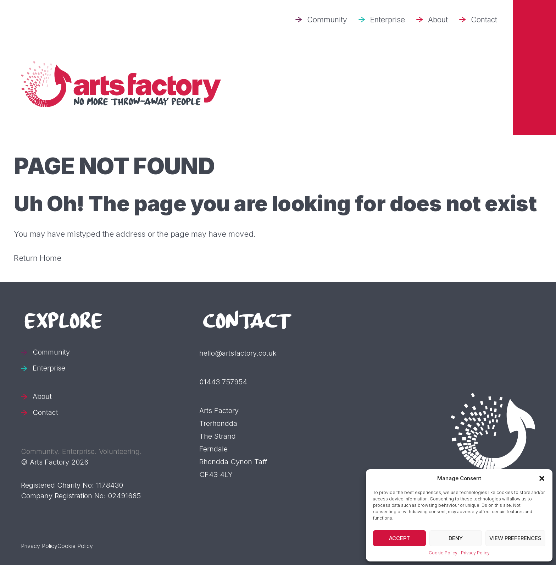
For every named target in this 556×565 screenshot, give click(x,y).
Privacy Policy (475, 552)
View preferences (515, 538)
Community (327, 19)
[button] (541, 478)
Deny (456, 538)
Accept (399, 538)
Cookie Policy (443, 552)
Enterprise (387, 19)
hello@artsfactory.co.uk (238, 353)
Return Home (37, 258)
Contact (484, 19)
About (438, 19)
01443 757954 (223, 382)
